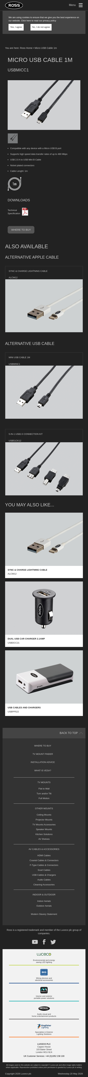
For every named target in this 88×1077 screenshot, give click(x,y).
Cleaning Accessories (43, 884)
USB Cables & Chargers (44, 875)
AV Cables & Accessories (44, 849)
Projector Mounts (44, 819)
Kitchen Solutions (43, 834)
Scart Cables (44, 870)
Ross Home (26, 48)
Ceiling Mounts (44, 814)
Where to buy (21, 229)
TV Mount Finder (43, 754)
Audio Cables (44, 879)
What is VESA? (42, 770)
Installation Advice (43, 762)
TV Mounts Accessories (44, 824)
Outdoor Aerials (44, 906)
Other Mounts (44, 808)
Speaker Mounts (44, 829)
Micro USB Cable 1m (46, 48)
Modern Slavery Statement (44, 914)
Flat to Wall (44, 788)
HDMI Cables (44, 855)
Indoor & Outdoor (44, 894)
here (28, 20)
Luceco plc (26, 1073)
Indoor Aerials (44, 901)
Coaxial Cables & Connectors (44, 860)
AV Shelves (44, 839)
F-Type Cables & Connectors (44, 865)
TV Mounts (44, 782)
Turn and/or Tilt (44, 793)
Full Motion (44, 798)
